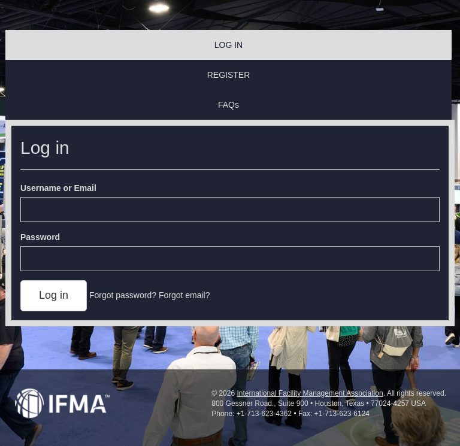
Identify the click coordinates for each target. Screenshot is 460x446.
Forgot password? (122, 295)
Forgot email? (184, 295)
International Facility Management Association (310, 393)
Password (40, 237)
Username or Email (58, 188)
